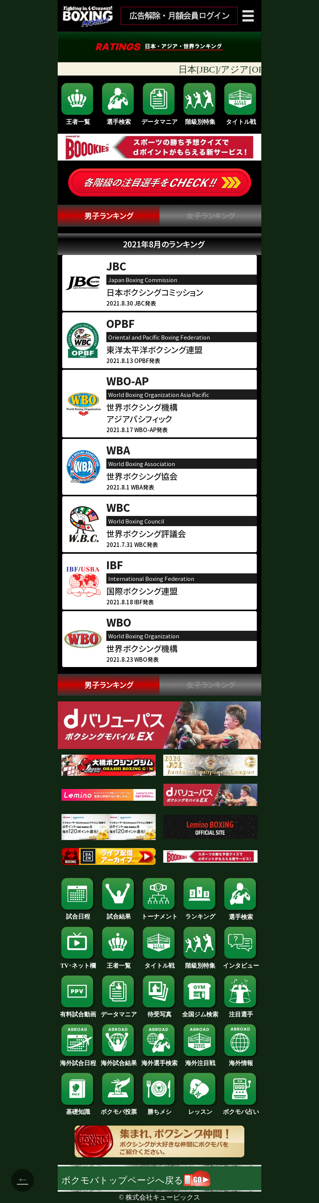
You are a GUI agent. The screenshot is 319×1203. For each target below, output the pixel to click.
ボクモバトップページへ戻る (135, 1180)
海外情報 (240, 1060)
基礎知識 (78, 1109)
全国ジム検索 (200, 1011)
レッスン (200, 1109)
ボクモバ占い (240, 1109)
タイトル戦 (240, 103)
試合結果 (118, 914)
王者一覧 (78, 103)
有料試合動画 (78, 1011)
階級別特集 (200, 103)
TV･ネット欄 (78, 963)
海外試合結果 (118, 1060)
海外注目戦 (200, 1060)
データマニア (159, 103)
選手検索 (118, 103)
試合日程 (78, 914)
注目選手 (240, 1011)
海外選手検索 (159, 1060)
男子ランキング (108, 215)
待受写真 (159, 1011)
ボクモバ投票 (118, 1109)
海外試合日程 (78, 1060)
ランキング (200, 914)
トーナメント (159, 914)
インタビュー (240, 963)
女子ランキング (210, 215)
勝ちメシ (159, 1109)
